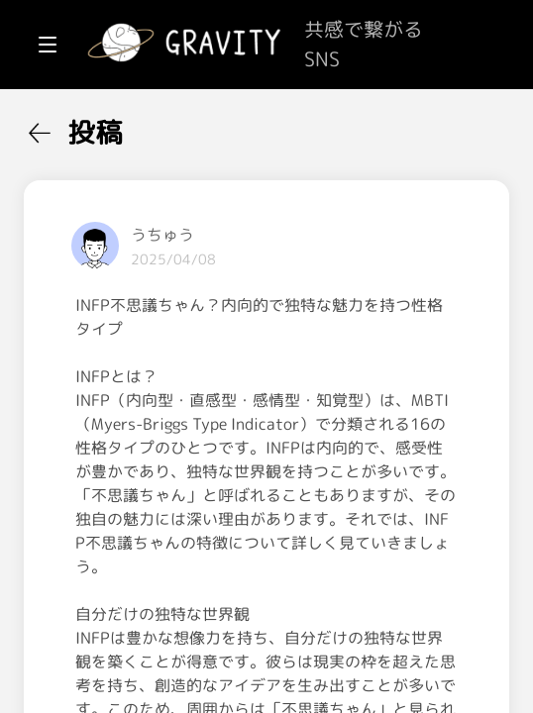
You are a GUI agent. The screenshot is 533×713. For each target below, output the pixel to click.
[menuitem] (119, 126)
